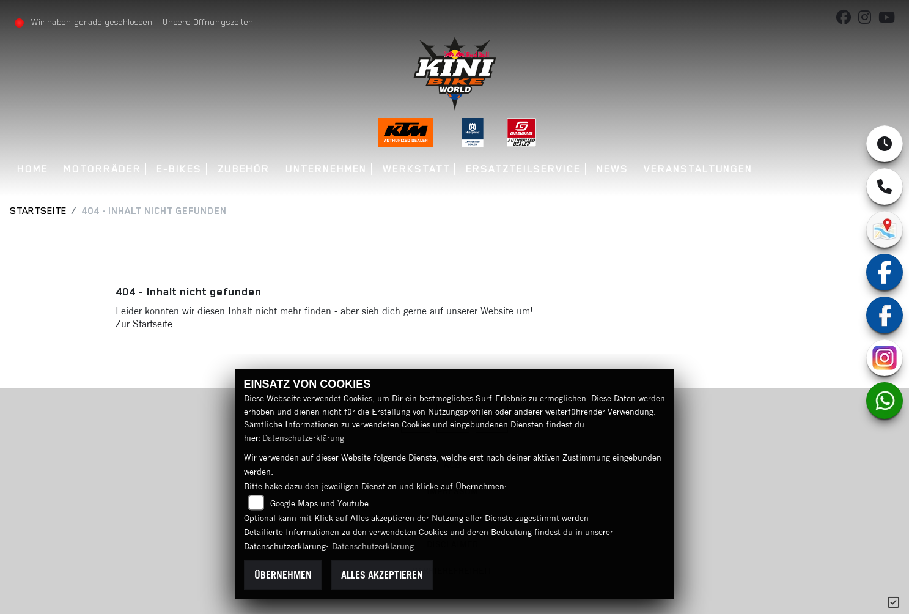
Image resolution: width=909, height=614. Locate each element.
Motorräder (102, 169)
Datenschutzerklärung (303, 437)
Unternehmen (326, 169)
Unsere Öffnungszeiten (208, 22)
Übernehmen (283, 575)
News (612, 169)
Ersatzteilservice (523, 169)
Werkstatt (416, 169)
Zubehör (244, 169)
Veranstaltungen (698, 169)
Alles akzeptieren (382, 575)
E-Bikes (179, 169)
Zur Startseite (144, 323)
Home (32, 169)
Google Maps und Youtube (319, 503)
